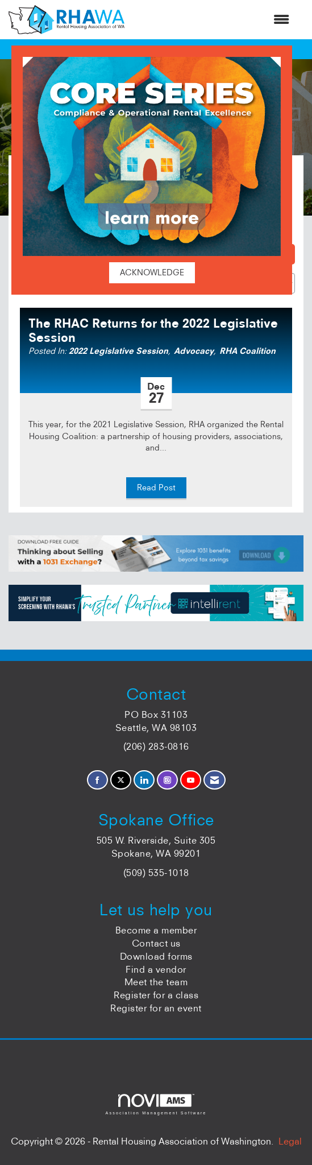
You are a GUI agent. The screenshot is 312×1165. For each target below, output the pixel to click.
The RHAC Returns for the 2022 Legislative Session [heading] (153, 330)
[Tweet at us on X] (120, 780)
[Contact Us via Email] (214, 780)
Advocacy (194, 351)
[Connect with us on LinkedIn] (144, 780)
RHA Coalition (247, 351)
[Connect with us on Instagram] (167, 780)
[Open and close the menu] (212, 19)
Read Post (156, 487)
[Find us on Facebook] (97, 780)
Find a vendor (156, 969)
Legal (290, 1141)
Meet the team (156, 982)
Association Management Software (155, 1104)
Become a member (156, 930)
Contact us (156, 943)
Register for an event (156, 1008)
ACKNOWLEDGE (152, 272)
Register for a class (156, 995)
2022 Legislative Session (118, 351)
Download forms (156, 956)
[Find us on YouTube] (190, 780)
